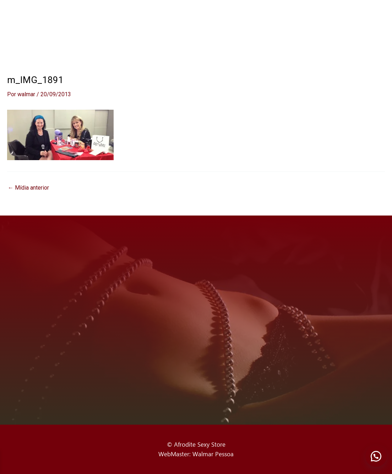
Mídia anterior (28, 188)
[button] (376, 456)
